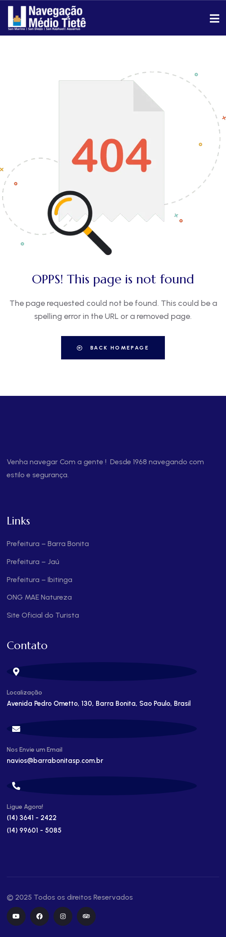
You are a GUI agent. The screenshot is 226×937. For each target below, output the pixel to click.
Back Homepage (113, 348)
